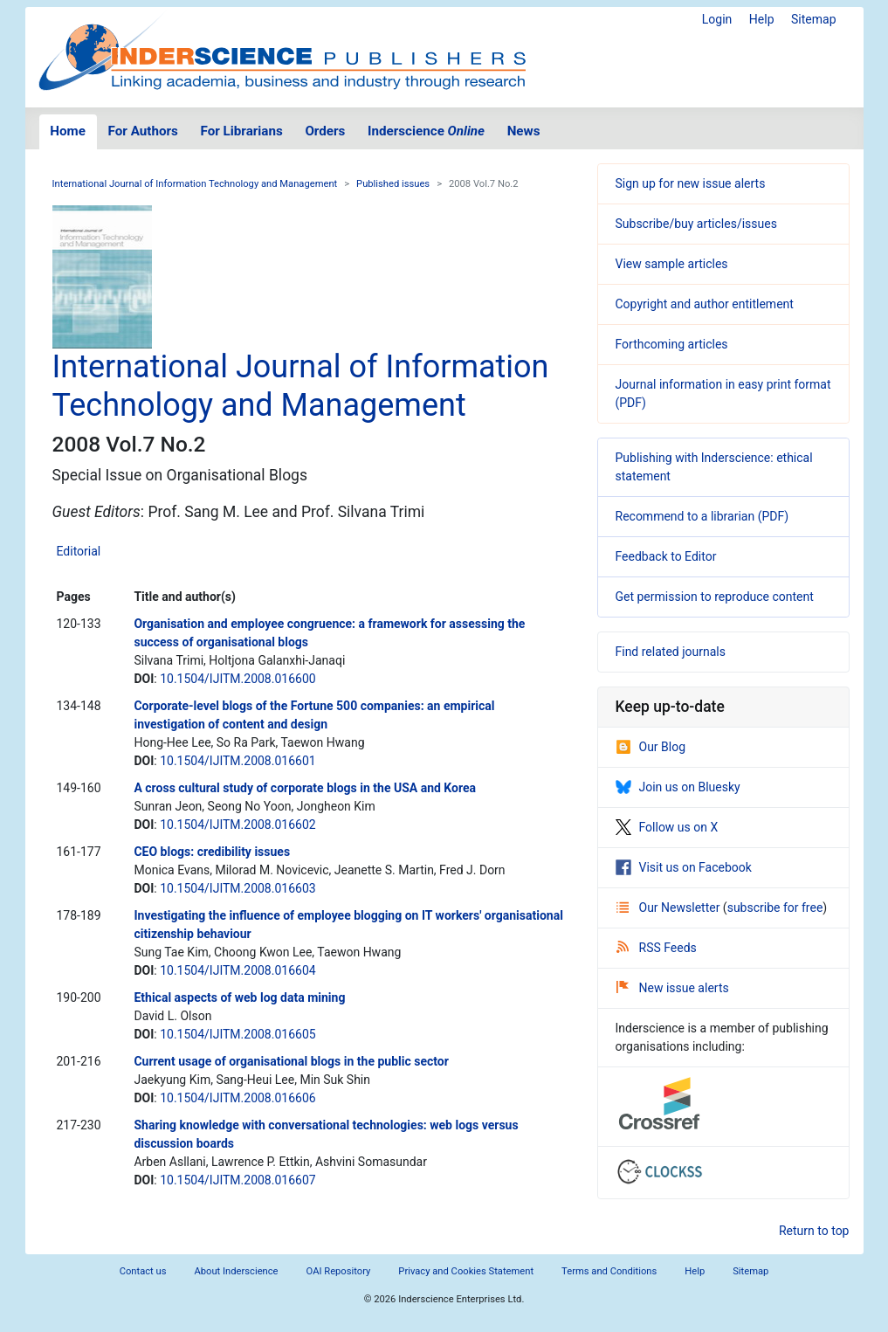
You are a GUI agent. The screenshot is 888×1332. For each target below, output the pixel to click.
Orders (325, 131)
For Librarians (241, 131)
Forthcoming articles (672, 344)
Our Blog (651, 747)
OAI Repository (338, 1271)
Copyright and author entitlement (705, 304)
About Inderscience (236, 1271)
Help (761, 19)
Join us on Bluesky (678, 787)
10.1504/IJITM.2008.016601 (237, 761)
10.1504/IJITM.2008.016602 (237, 825)
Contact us (143, 1271)
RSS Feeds (656, 948)
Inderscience (426, 131)
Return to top (814, 1231)
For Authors (143, 131)
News (523, 131)
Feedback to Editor (666, 556)
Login (717, 19)
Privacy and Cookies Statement (465, 1271)
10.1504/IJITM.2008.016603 (237, 888)
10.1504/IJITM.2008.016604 (237, 970)
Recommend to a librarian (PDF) (702, 516)
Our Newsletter (669, 907)
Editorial (79, 551)
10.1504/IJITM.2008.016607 (237, 1180)
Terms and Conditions (609, 1271)
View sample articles (672, 264)
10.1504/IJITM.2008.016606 (237, 1098)
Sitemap (813, 19)
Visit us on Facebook (684, 867)
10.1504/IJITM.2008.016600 (237, 679)
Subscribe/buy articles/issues (696, 224)
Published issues (393, 184)
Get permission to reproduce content (715, 597)
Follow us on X (667, 827)
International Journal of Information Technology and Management (195, 184)
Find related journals (671, 652)
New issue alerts (672, 988)
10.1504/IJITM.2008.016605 (237, 1034)
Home (68, 131)
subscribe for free (775, 907)
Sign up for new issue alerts (691, 183)
